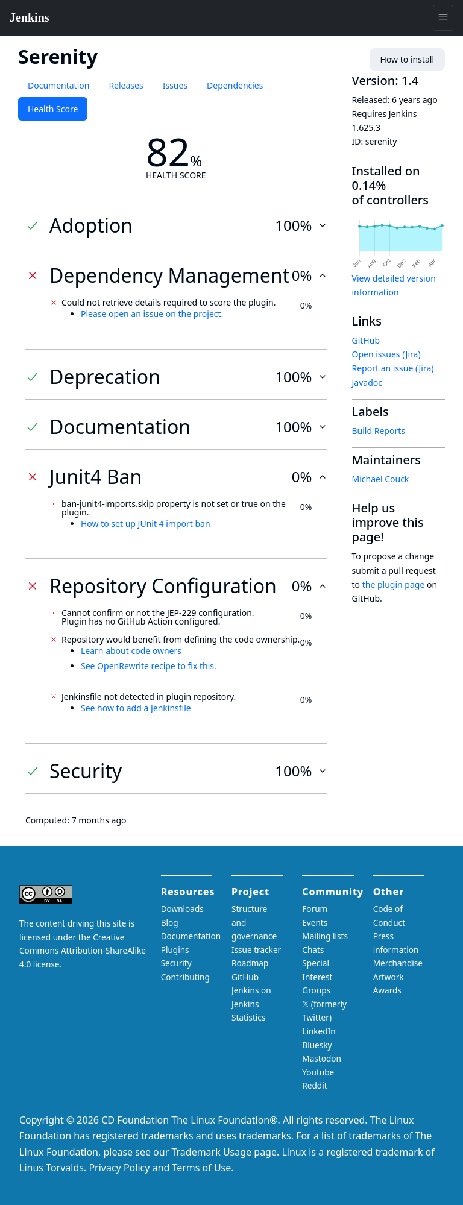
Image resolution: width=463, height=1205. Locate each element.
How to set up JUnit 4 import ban (145, 523)
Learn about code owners (131, 650)
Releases (126, 85)
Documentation (58, 85)
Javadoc (367, 382)
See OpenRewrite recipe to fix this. (148, 666)
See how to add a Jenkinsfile (136, 708)
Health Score (53, 109)
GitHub (366, 340)
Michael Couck (380, 479)
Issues (175, 85)
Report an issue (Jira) (393, 368)
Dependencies (235, 85)
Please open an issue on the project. (152, 313)
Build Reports (378, 430)
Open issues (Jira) (386, 354)
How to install (407, 59)
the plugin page (393, 584)
